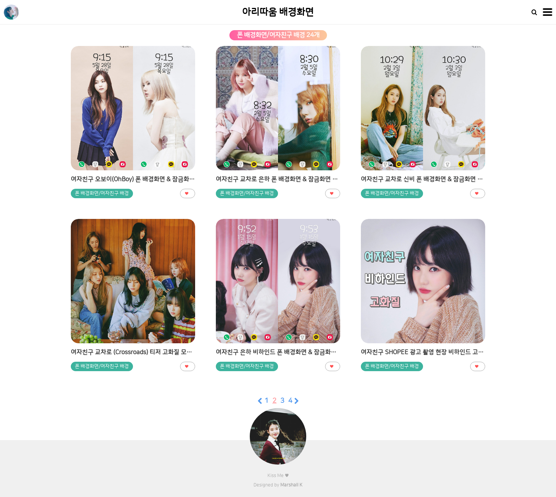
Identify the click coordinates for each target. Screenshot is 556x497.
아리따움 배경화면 (278, 12)
